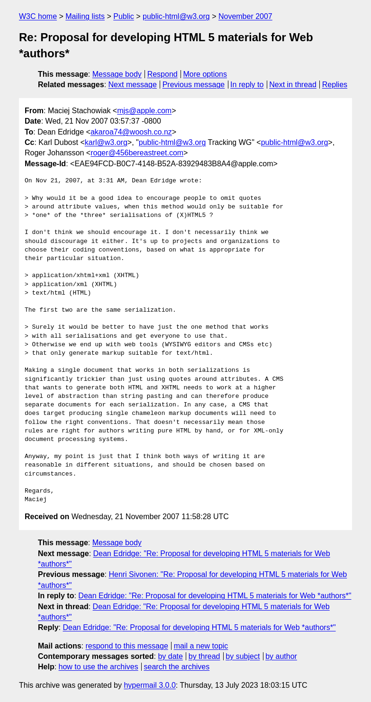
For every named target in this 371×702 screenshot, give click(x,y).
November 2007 (245, 16)
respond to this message (126, 646)
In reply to (246, 85)
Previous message (194, 85)
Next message (133, 85)
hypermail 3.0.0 (149, 685)
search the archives (177, 667)
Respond (162, 74)
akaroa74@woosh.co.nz (131, 132)
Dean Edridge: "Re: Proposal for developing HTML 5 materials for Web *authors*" (214, 596)
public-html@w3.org (176, 16)
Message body (117, 74)
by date (170, 656)
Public (123, 16)
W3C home (38, 16)
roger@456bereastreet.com (136, 153)
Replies (334, 85)
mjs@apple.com (144, 111)
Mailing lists (85, 16)
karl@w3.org (106, 142)
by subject (243, 656)
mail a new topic (201, 646)
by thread (204, 656)
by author (281, 656)
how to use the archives (98, 667)
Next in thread (293, 85)
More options (205, 74)
